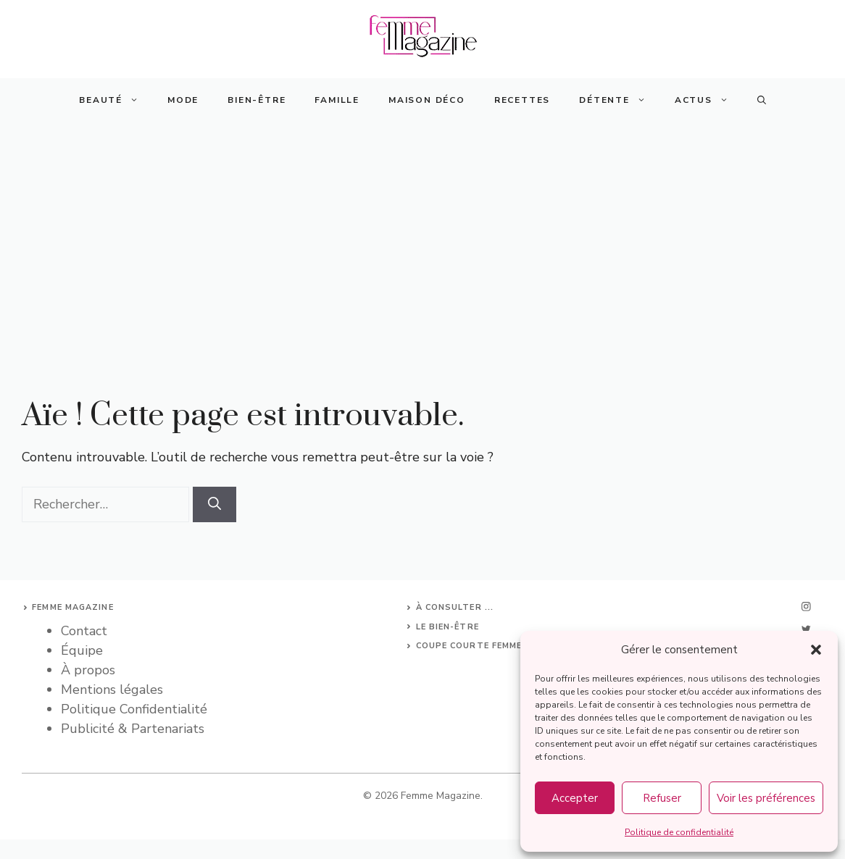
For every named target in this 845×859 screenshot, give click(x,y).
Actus (709, 100)
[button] (816, 649)
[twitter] (805, 629)
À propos (88, 670)
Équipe (82, 650)
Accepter (574, 798)
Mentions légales (112, 689)
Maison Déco (426, 100)
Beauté (116, 100)
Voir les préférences (766, 798)
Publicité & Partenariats (132, 728)
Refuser (662, 798)
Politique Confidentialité (134, 709)
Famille (337, 100)
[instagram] (805, 606)
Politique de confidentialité (679, 832)
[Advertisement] (422, 230)
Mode (183, 100)
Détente (619, 100)
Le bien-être (447, 626)
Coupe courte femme (469, 645)
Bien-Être (257, 100)
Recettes (522, 100)
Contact (84, 631)
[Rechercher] (214, 504)
